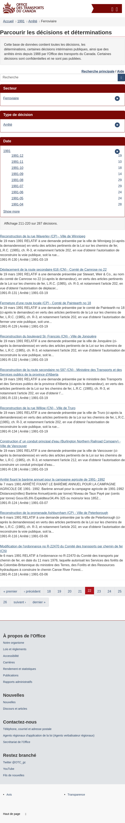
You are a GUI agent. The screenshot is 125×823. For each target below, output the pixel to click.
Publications (11, 675)
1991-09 (66, 174)
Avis (9, 794)
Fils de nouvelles (13, 775)
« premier (10, 591)
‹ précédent (32, 591)
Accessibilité (11, 656)
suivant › (20, 602)
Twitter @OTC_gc (14, 762)
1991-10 (66, 167)
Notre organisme (13, 642)
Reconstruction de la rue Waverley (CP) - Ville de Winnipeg (42, 236)
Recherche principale (97, 71)
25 (120, 591)
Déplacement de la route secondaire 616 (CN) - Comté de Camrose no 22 (53, 269)
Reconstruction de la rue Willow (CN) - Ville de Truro (38, 408)
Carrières (9, 662)
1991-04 (66, 204)
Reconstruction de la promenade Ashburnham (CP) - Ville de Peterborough (54, 513)
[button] (107, 8)
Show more (11, 211)
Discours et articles (15, 708)
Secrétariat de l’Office (16, 742)
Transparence (76, 794)
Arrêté (32, 21)
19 (59, 591)
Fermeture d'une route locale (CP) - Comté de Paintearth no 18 (45, 303)
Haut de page (14, 813)
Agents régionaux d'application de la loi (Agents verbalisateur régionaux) (48, 735)
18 (49, 591)
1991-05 (66, 198)
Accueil (8, 21)
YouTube (8, 768)
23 (99, 591)
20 (69, 591)
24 (109, 591)
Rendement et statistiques (19, 669)
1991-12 (66, 155)
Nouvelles (9, 702)
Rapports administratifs (17, 681)
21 (80, 591)
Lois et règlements (14, 649)
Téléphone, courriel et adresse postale (27, 729)
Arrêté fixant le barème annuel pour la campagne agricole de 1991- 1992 (52, 479)
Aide (120, 71)
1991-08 (66, 180)
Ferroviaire (11, 98)
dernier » (39, 602)
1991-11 (66, 161)
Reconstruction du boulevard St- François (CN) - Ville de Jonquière (48, 336)
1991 (21, 21)
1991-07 (66, 186)
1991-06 (66, 192)
